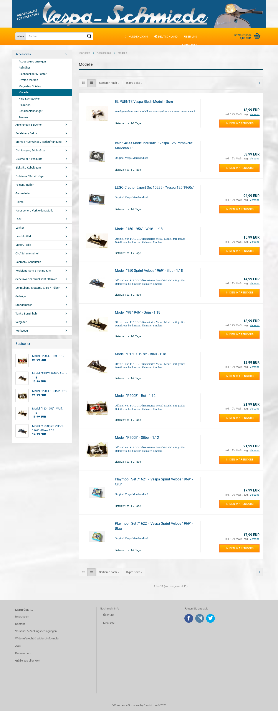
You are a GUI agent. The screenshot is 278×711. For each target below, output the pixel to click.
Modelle (23, 92)
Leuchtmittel (23, 236)
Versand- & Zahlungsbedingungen (36, 631)
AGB (18, 645)
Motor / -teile (23, 244)
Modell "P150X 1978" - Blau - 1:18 (140, 354)
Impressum (22, 616)
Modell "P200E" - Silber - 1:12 (137, 438)
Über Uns (108, 614)
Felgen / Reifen (24, 184)
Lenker (19, 227)
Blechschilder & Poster (32, 73)
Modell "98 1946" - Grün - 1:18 (137, 312)
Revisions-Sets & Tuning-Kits (33, 270)
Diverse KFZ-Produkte (28, 159)
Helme (19, 201)
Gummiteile (22, 193)
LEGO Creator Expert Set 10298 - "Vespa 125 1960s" (154, 187)
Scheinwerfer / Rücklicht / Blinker (36, 279)
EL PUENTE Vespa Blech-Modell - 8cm (144, 102)
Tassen (23, 117)
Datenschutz (23, 653)
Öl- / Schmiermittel (26, 253)
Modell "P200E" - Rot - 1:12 (135, 396)
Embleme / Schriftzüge (29, 176)
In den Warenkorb (239, 123)
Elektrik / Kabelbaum (28, 167)
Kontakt (20, 624)
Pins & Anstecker (29, 98)
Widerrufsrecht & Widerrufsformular (37, 638)
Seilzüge (20, 296)
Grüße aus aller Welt (27, 660)
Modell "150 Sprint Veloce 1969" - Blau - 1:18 (149, 271)
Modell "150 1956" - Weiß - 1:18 (139, 229)
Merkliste (187, 45)
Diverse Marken (28, 80)
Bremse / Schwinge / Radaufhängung (38, 141)
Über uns (190, 36)
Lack (18, 219)
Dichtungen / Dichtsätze (30, 150)
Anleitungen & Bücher (28, 124)
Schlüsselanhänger (30, 111)
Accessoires (23, 54)
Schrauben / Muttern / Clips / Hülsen (37, 287)
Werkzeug (21, 330)
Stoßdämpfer (23, 304)
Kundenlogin (136, 36)
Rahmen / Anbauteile (28, 262)
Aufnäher (24, 67)
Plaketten (24, 104)
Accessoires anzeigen (32, 61)
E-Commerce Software (125, 705)
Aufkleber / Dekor (26, 133)
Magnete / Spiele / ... (31, 86)
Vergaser (20, 322)
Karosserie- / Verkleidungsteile (34, 210)
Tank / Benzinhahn (26, 313)
